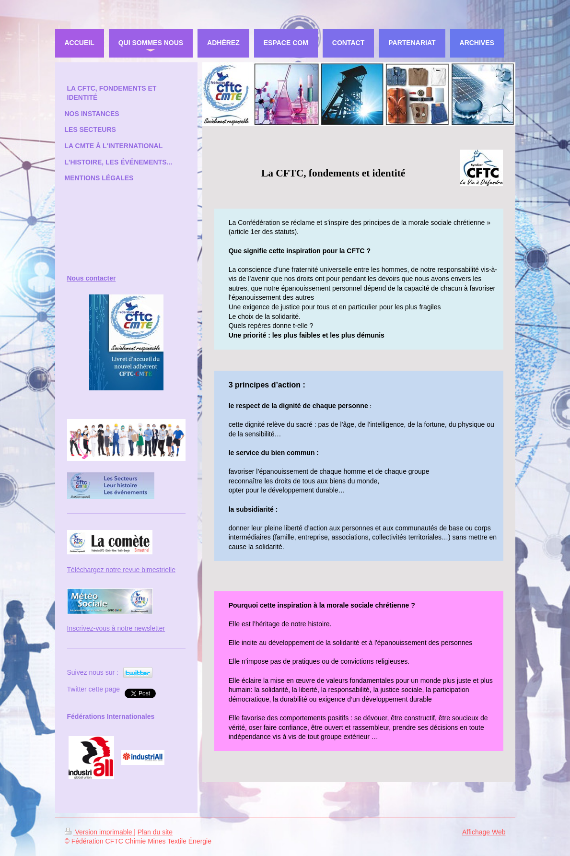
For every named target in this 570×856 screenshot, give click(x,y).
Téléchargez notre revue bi (107, 570)
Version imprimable (99, 832)
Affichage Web (484, 832)
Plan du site (155, 832)
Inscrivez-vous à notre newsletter (116, 628)
